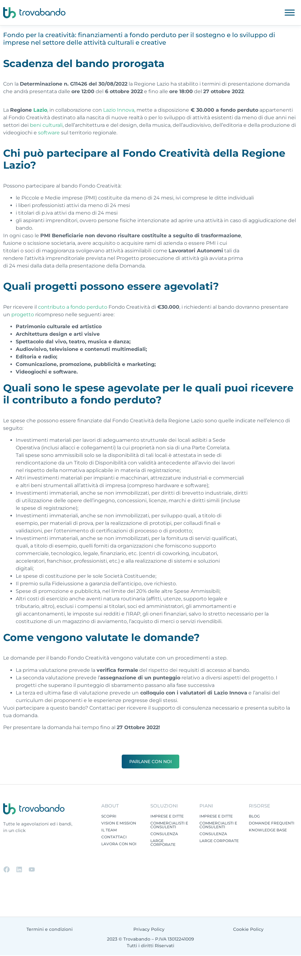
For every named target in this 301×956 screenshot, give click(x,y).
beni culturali (46, 125)
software (49, 133)
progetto (22, 315)
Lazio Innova (118, 110)
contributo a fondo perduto (72, 307)
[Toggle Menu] (290, 12)
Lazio (40, 110)
